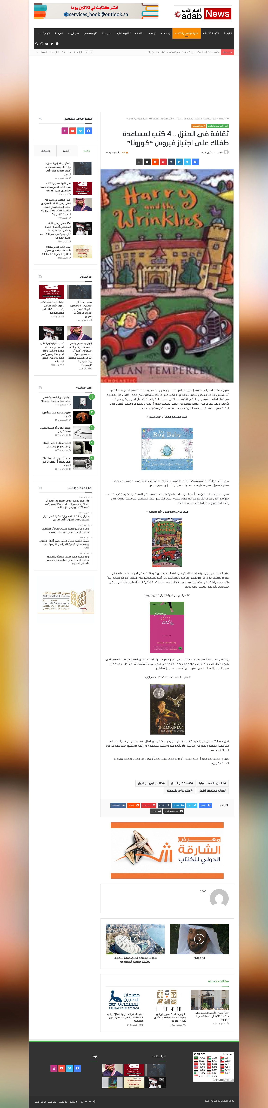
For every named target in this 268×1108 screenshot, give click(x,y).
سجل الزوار (74, 33)
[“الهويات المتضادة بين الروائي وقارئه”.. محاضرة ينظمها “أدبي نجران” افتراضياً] (167, 1000)
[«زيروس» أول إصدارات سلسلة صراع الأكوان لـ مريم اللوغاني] (112, 1083)
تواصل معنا (41, 52)
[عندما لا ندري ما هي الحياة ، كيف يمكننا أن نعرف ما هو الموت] (82, 463)
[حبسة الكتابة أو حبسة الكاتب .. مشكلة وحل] (82, 432)
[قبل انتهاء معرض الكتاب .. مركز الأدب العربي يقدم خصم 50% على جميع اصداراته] (82, 188)
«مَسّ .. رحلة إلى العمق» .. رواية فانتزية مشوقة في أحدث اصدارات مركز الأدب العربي (81, 309)
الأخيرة (86, 150)
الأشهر (66, 150)
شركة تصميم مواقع (224, 1101)
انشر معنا (59, 33)
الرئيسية (228, 33)
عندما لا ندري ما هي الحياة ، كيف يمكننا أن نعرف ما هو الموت (56, 462)
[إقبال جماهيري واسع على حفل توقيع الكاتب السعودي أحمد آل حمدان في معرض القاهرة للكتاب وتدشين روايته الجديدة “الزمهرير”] (82, 204)
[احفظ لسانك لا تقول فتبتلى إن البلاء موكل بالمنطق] (82, 447)
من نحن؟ (66, 52)
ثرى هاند (209, 1101)
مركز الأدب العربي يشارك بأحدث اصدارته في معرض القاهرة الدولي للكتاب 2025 (56, 250)
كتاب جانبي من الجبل (150, 783)
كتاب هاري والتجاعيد (178, 790)
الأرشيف (46, 33)
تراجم (153, 33)
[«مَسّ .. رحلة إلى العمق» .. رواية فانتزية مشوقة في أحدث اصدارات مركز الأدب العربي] (82, 168)
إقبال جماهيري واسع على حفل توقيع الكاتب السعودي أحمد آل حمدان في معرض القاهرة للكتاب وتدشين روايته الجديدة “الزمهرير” (56, 207)
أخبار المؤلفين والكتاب (187, 33)
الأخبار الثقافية (212, 33)
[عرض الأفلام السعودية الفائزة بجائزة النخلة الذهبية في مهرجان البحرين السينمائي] (124, 1000)
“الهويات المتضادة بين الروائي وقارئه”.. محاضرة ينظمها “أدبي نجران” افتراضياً (170, 1017)
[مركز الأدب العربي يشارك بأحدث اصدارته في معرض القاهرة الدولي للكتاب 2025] (82, 251)
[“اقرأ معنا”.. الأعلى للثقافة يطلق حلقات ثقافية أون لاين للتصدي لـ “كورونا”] (210, 1000)
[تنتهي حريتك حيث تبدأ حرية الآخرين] (82, 417)
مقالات (140, 33)
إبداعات (166, 33)
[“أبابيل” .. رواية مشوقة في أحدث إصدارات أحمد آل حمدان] (82, 402)
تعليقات (45, 150)
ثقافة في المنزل (181, 783)
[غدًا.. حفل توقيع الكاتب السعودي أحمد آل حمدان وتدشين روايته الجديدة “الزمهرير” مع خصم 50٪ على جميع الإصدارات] (82, 228)
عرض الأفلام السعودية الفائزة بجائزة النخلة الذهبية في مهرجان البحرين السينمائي (125, 1017)
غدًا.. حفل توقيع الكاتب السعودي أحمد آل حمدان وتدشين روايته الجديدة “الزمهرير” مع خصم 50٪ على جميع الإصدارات (55, 230)
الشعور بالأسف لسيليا (211, 783)
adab (220, 153)
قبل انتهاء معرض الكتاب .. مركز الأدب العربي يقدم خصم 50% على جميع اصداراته (55, 187)
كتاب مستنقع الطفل (211, 790)
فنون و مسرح (90, 33)
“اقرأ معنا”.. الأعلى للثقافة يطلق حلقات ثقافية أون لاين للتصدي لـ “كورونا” (212, 1016)
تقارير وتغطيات (123, 33)
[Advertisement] (134, 81)
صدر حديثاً (106, 33)
